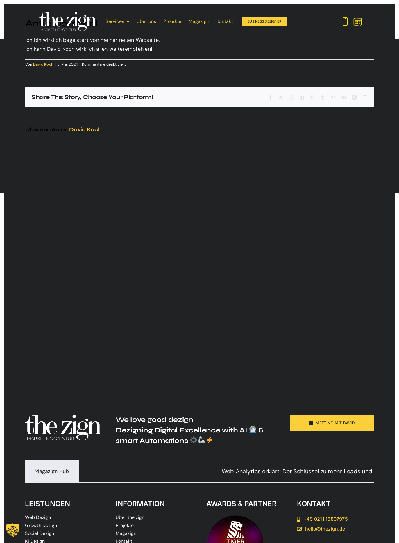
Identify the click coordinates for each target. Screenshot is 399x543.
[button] (13, 530)
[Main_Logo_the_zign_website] (68, 14)
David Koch (43, 64)
